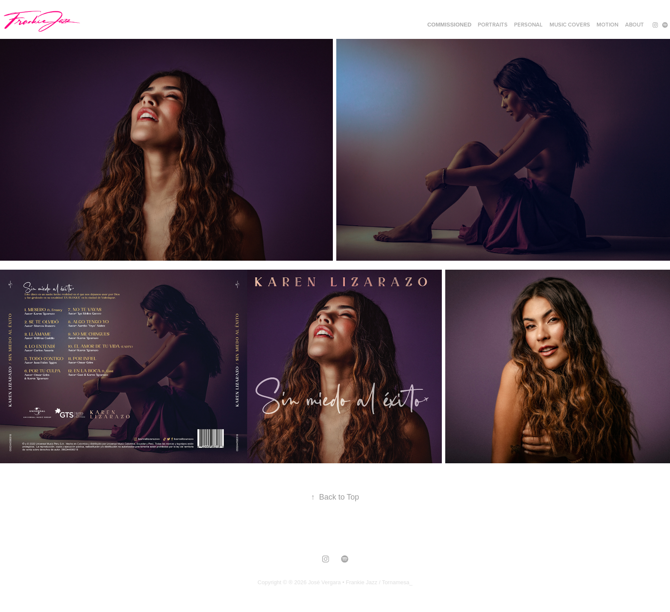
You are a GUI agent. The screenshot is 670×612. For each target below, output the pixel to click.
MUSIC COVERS (570, 25)
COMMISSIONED (449, 24)
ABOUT (634, 25)
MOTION (607, 25)
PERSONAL (528, 25)
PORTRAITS (493, 25)
